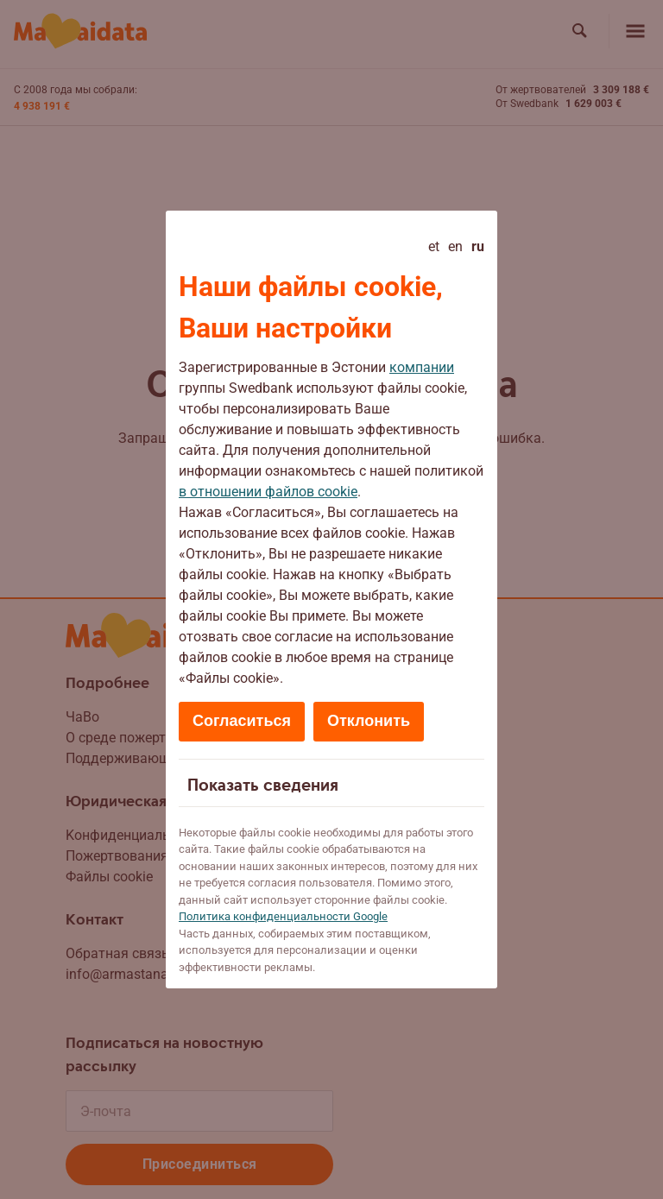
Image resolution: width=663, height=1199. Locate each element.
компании (421, 367)
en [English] (455, 246)
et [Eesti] (433, 246)
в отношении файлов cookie (268, 491)
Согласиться (242, 720)
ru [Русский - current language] (477, 246)
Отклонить (368, 720)
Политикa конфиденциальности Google (283, 916)
